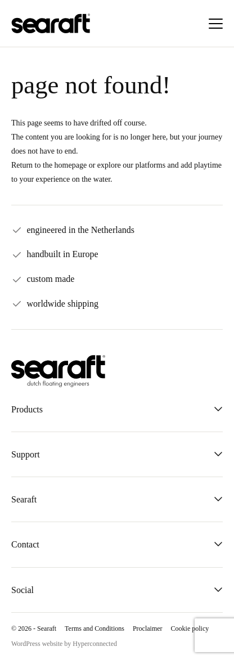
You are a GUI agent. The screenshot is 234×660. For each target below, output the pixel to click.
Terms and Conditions (94, 628)
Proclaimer (148, 628)
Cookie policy (190, 628)
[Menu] (216, 24)
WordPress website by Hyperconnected (64, 644)
